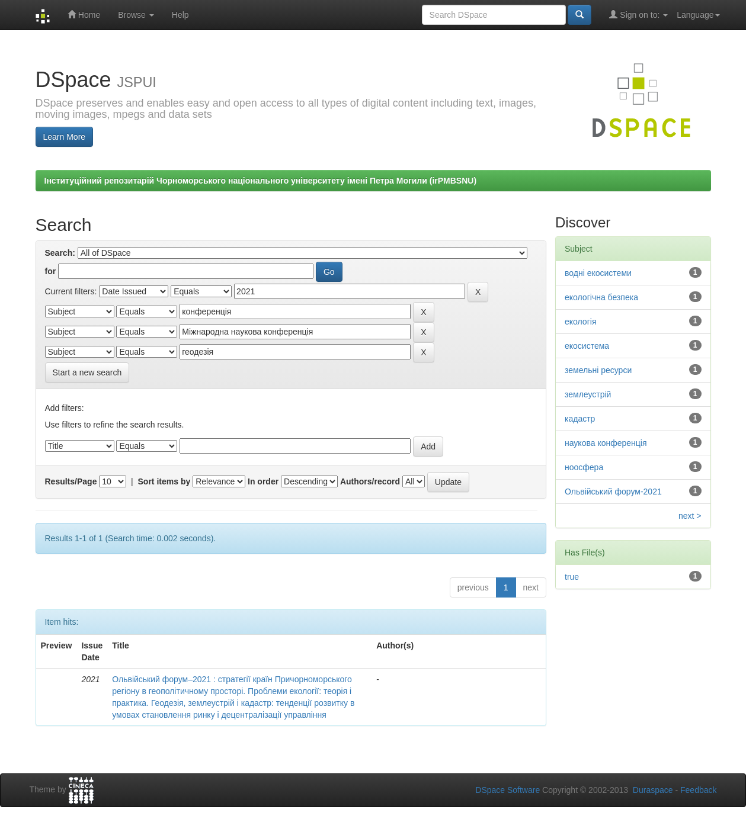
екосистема (587, 346)
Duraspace (653, 790)
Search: (60, 253)
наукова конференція (606, 443)
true (572, 577)
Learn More (64, 137)
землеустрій (588, 394)
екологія (580, 321)
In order (263, 481)
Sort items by (164, 481)
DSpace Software (507, 790)
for (50, 271)
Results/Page (71, 481)
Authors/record (370, 481)
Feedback (698, 790)
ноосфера (584, 467)
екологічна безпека (601, 297)
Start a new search (87, 372)
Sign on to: (638, 14)
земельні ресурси (598, 370)
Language (698, 15)
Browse (136, 15)
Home (84, 14)
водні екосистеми (598, 273)
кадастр (580, 418)
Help (180, 15)
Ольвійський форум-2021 (613, 491)
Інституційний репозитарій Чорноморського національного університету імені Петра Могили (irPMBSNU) (260, 180)
